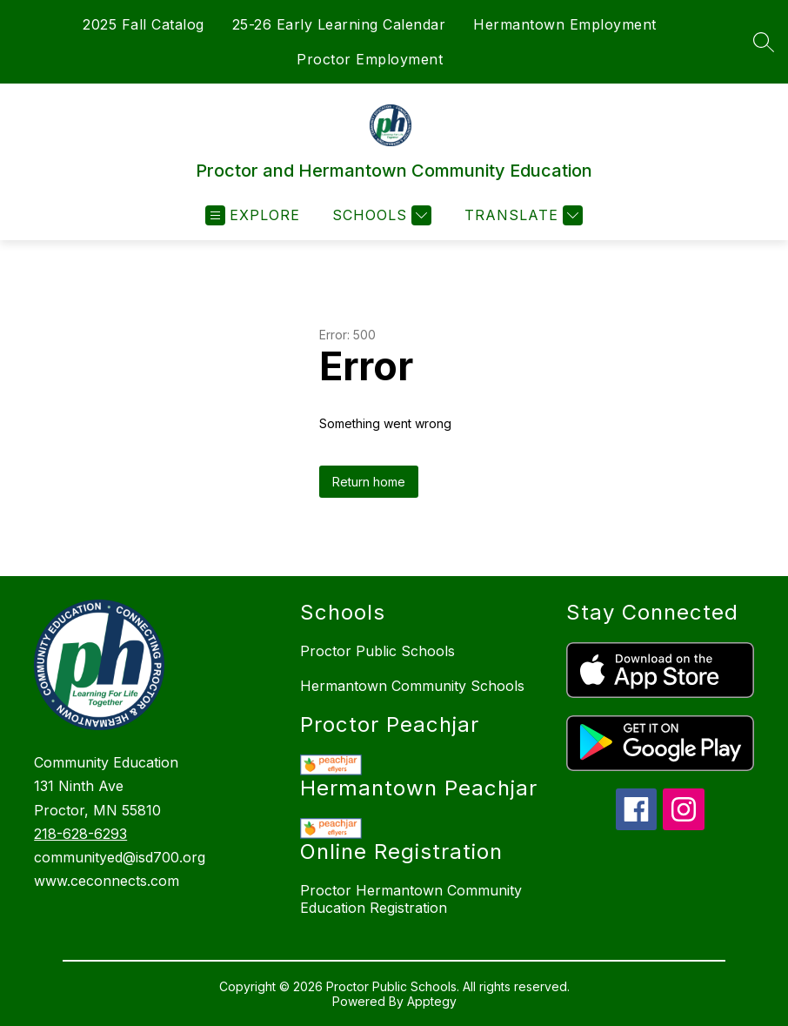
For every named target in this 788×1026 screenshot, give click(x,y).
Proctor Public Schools (377, 651)
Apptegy (432, 1001)
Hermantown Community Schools (412, 685)
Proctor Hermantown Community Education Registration (411, 899)
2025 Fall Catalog (143, 24)
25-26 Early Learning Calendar (339, 24)
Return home (368, 481)
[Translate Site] (521, 215)
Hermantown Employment (565, 24)
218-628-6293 (80, 833)
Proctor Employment (370, 59)
